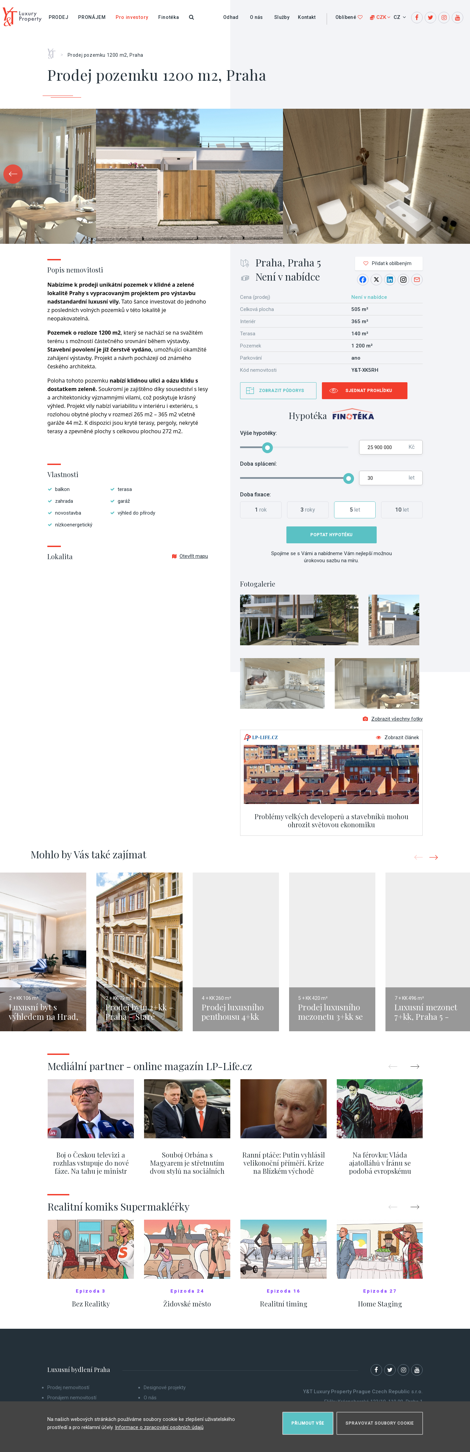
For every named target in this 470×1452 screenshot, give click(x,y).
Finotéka (168, 17)
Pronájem (92, 17)
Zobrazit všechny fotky (393, 723)
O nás (256, 17)
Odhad (231, 17)
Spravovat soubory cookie (380, 1420)
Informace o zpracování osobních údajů (159, 1425)
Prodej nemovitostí (68, 1392)
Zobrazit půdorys (281, 390)
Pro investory (132, 17)
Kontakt (306, 17)
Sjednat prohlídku (369, 390)
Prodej (58, 17)
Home (54, 51)
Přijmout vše (307, 1420)
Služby (281, 17)
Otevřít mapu (190, 556)
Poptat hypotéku (331, 535)
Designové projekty (165, 1392)
